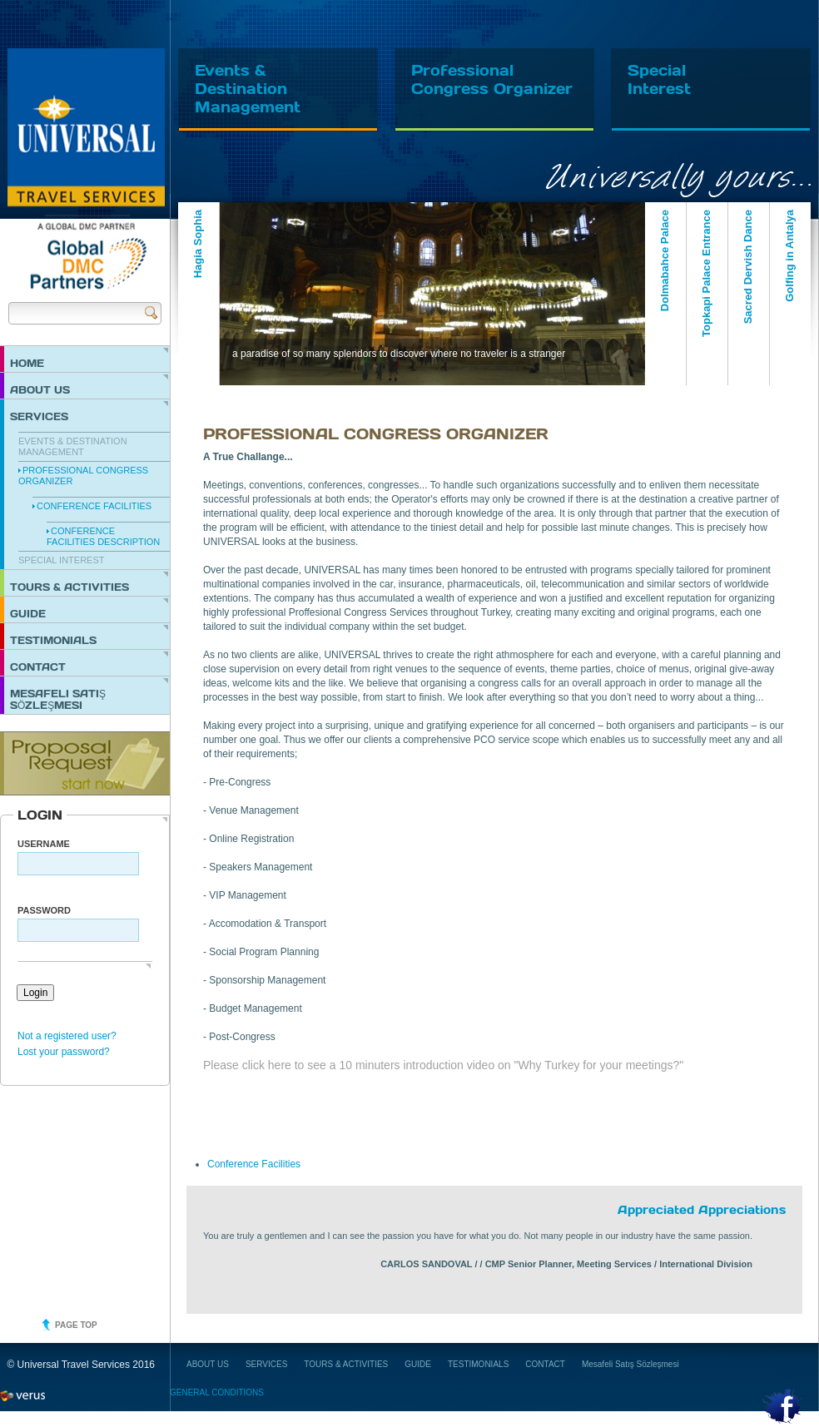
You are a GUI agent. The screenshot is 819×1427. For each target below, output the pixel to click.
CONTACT (38, 666)
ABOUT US (40, 389)
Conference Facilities (94, 506)
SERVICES (39, 416)
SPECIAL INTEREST (61, 560)
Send (151, 312)
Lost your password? (63, 1052)
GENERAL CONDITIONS (217, 1392)
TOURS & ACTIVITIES (69, 586)
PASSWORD (44, 910)
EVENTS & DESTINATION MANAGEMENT (72, 446)
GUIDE (28, 613)
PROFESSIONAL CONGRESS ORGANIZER (83, 475)
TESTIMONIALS (53, 640)
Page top (76, 1325)
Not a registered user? (67, 1036)
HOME (27, 363)
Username (43, 844)
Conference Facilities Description (103, 536)
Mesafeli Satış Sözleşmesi (58, 699)
